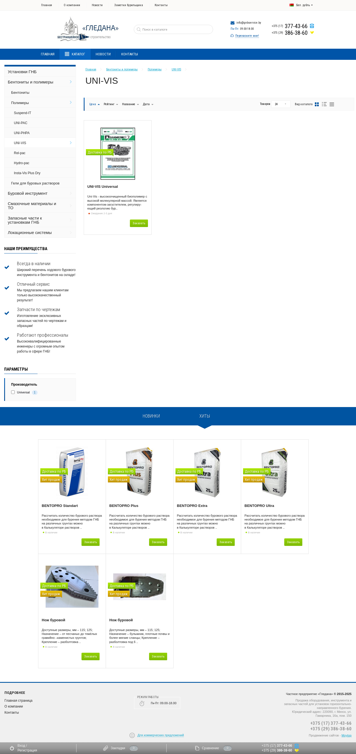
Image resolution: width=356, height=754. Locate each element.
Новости (97, 5)
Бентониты (20, 92)
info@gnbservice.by (248, 22)
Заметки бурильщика (128, 5)
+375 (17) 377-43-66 (331, 723)
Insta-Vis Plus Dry (27, 173)
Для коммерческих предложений (160, 735)
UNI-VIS (20, 143)
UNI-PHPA (21, 133)
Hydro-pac (21, 163)
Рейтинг (109, 104)
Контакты (161, 5)
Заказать (139, 223)
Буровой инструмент (28, 193)
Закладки (118, 748)
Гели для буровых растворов (35, 183)
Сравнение (210, 748)
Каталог (75, 54)
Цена (92, 104)
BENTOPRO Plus (124, 506)
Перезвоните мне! (247, 36)
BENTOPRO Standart (60, 506)
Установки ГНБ (22, 71)
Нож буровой (53, 620)
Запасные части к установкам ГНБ (25, 220)
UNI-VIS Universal (102, 186)
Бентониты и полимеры (30, 82)
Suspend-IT (22, 113)
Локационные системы (30, 232)
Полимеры (20, 103)
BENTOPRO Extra (192, 506)
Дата (146, 104)
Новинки (151, 416)
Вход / (22, 746)
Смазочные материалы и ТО (32, 205)
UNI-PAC (20, 123)
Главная (46, 5)
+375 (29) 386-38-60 (331, 728)
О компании (72, 5)
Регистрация (27, 750)
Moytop (347, 735)
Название (128, 104)
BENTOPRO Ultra (259, 506)
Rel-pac (19, 153)
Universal (23, 392)
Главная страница (18, 701)
